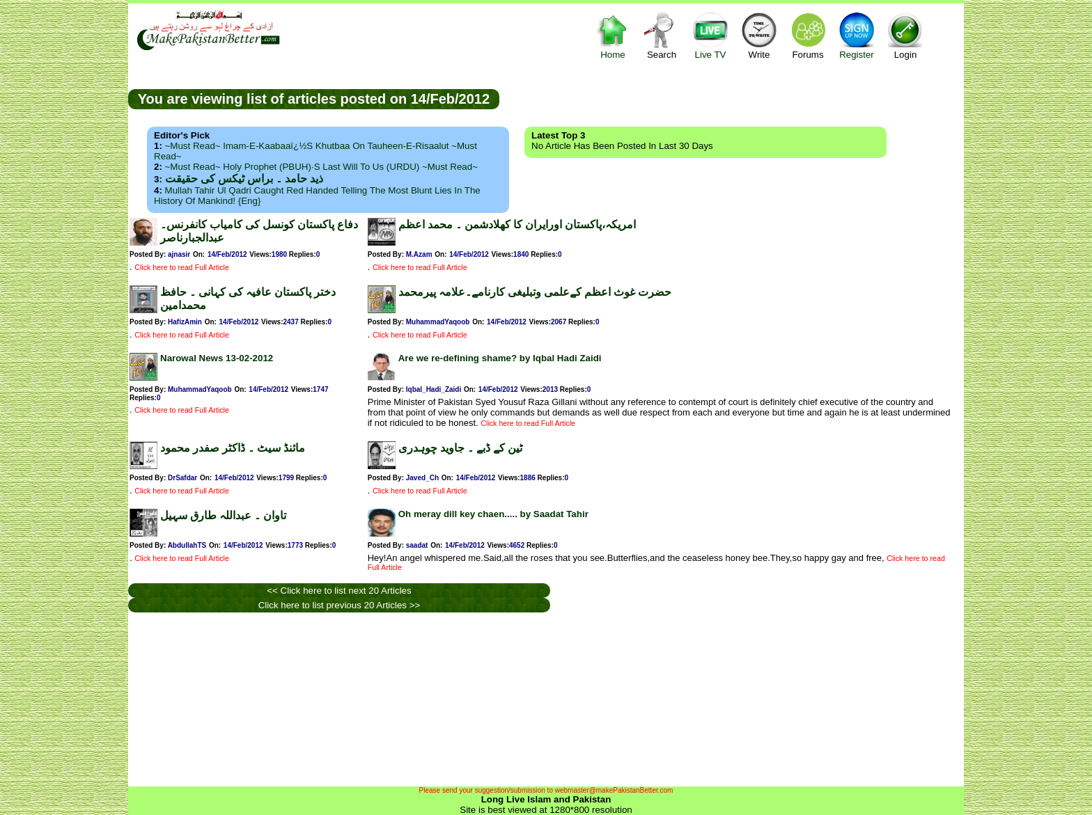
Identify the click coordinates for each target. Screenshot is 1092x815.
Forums (807, 35)
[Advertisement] (732, 98)
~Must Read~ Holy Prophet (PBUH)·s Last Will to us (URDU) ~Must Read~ (321, 166)
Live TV (710, 35)
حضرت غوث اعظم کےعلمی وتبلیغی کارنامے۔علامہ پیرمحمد (534, 292)
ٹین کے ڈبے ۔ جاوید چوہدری (460, 448)
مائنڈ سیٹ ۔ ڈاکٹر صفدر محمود (232, 448)
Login (905, 35)
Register (856, 35)
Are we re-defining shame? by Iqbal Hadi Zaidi (500, 358)
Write (759, 35)
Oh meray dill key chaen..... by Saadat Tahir (493, 514)
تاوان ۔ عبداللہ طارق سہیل (223, 515)
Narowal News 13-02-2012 (216, 358)
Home (612, 35)
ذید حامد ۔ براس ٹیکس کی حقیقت (244, 178)
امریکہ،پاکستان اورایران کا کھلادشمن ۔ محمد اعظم (517, 224)
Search (661, 35)
